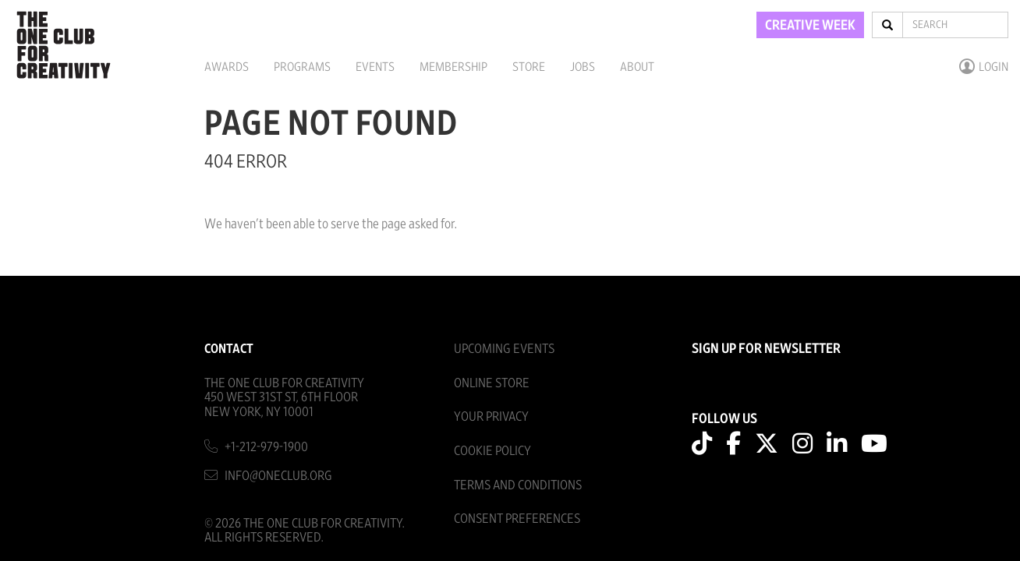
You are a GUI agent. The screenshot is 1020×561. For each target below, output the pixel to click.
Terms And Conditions (518, 485)
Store (528, 67)
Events (375, 67)
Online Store (491, 383)
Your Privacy (491, 416)
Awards (226, 67)
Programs (302, 67)
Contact (228, 348)
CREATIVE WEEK (810, 26)
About (637, 67)
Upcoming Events (504, 348)
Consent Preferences (517, 518)
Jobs (582, 67)
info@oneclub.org (278, 475)
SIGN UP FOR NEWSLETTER (766, 349)
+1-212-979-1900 (266, 446)
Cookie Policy (492, 450)
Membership (453, 67)
